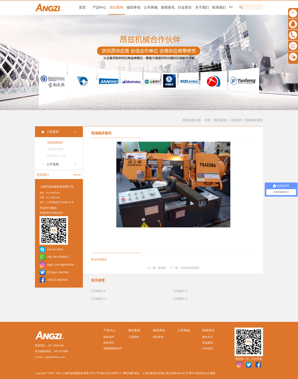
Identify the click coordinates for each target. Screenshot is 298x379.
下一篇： (184, 267)
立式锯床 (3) (180, 290)
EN (231, 7)
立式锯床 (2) (98, 298)
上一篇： (156, 267)
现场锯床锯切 (254, 120)
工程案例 (235, 120)
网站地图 (128, 373)
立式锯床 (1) (180, 298)
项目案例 (220, 120)
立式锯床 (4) (98, 290)
